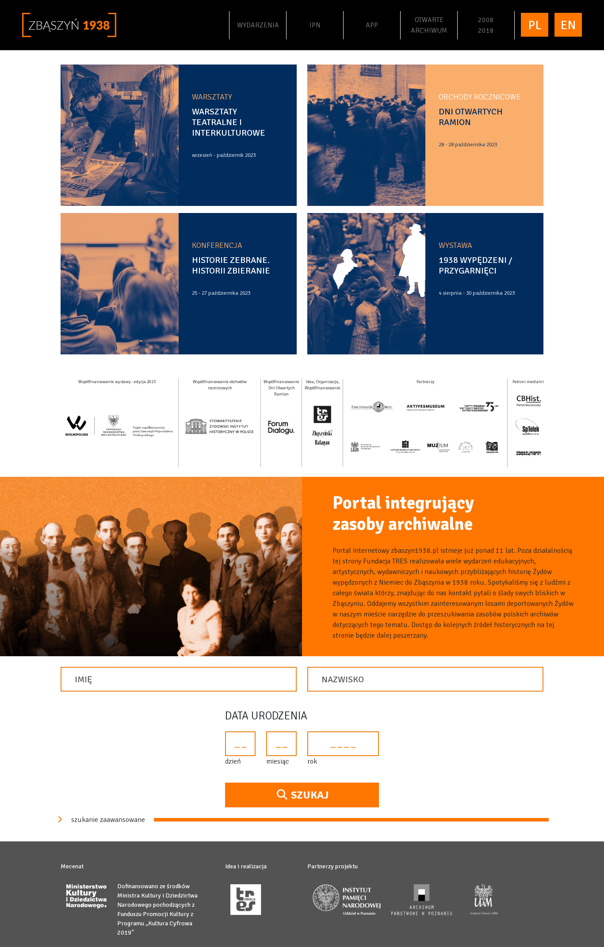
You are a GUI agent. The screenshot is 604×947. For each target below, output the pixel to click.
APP (372, 25)
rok (312, 761)
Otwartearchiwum (429, 25)
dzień (233, 761)
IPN (326, 24)
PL (535, 25)
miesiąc (277, 761)
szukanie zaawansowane (100, 819)
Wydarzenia (261, 24)
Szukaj (302, 795)
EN (568, 25)
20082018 (486, 25)
